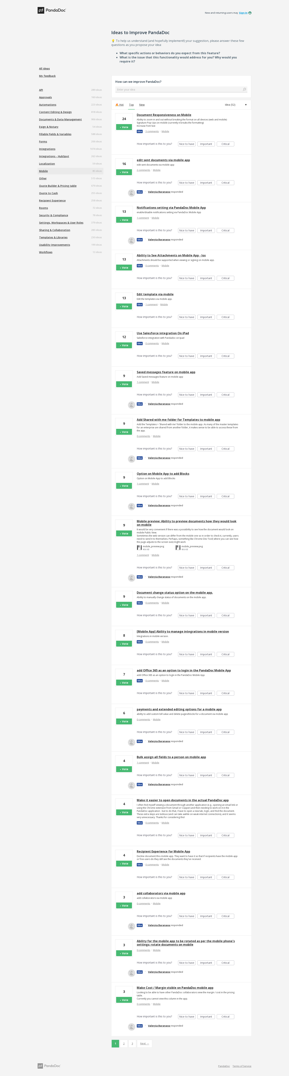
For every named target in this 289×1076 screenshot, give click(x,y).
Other (43, 178)
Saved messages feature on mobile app (166, 372)
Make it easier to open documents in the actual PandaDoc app (183, 800)
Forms (43, 141)
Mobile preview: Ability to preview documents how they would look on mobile (186, 523)
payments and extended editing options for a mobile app (179, 709)
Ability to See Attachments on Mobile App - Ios (171, 255)
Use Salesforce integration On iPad (163, 333)
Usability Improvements (54, 245)
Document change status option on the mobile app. (175, 593)
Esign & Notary (48, 127)
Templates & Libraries (53, 237)
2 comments (143, 170)
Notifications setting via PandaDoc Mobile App (171, 208)
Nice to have (187, 144)
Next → (144, 1043)
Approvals (45, 97)
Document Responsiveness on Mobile (164, 115)
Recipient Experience (52, 200)
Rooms (43, 208)
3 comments (152, 131)
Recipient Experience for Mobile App (163, 851)
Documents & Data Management (60, 119)
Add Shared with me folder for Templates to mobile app (178, 420)
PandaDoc (224, 1066)
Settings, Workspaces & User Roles (61, 222)
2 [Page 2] (124, 1043)
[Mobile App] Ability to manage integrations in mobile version (183, 631)
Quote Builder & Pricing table (57, 186)
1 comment (143, 217)
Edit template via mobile (155, 294)
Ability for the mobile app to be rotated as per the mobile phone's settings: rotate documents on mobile (186, 943)
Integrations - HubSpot (54, 156)
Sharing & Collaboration (54, 230)
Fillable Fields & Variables (55, 134)
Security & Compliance (53, 215)
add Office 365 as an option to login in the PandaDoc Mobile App (184, 670)
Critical (228, 144)
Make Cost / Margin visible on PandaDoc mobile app (175, 988)
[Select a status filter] (236, 104)
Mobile (43, 171)
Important (207, 144)
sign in (243, 12)
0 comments (152, 265)
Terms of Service (242, 1066)
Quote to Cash (48, 193)
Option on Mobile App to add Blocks (163, 474)
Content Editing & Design (55, 112)
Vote (125, 127)
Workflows (45, 252)
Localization (47, 163)
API (41, 90)
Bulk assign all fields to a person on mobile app (171, 757)
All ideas (44, 68)
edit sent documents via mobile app (163, 160)
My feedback (47, 76)
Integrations (47, 149)
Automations (47, 104)
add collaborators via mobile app (161, 893)
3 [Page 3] (132, 1043)
